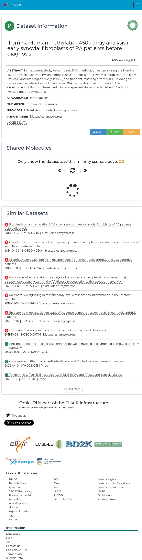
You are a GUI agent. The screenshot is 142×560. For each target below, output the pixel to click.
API (8, 541)
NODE (13, 519)
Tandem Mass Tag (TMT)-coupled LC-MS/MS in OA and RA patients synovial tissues (65, 374)
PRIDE (13, 479)
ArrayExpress (17, 503)
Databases (13, 533)
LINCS (57, 491)
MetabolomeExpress (111, 487)
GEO (12, 515)
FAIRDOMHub (107, 499)
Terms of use (14, 553)
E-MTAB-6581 (33, 110)
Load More (72, 389)
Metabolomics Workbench (115, 483)
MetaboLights (107, 479)
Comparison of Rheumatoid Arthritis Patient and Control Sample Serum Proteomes (66, 361)
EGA (56, 479)
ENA (56, 487)
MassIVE (14, 487)
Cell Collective (62, 499)
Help (9, 537)
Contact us (13, 545)
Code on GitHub (16, 549)
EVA (56, 483)
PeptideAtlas (17, 483)
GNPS (102, 491)
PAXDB (58, 495)
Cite (98, 132)
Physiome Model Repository (20, 497)
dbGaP (13, 507)
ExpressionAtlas (19, 511)
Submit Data (14, 557)
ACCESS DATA (17, 122)
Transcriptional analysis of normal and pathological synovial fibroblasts (57, 330)
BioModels (105, 495)
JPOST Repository (20, 491)
